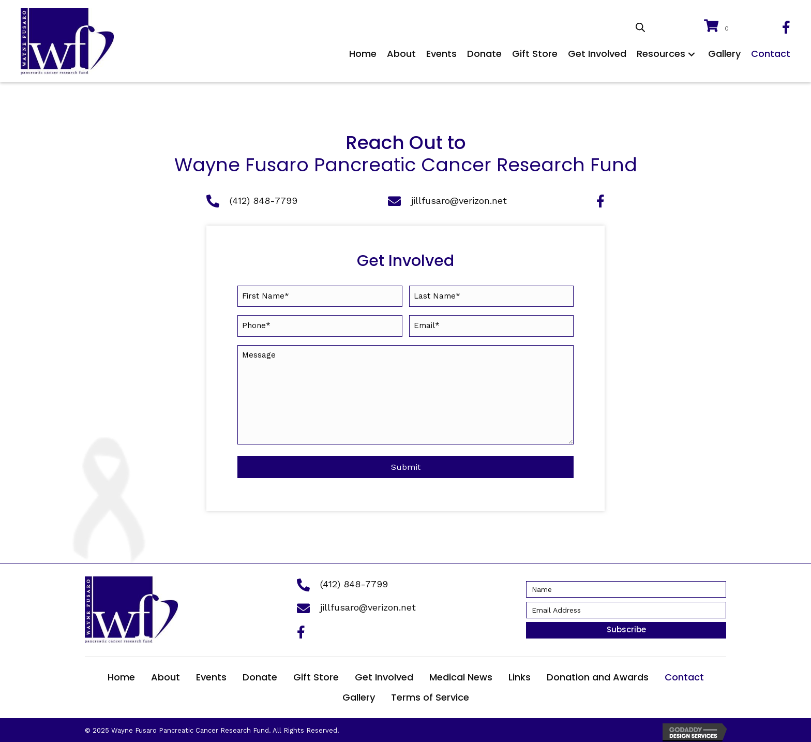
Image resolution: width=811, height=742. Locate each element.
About (165, 675)
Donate (260, 675)
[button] (691, 54)
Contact (684, 675)
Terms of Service (430, 695)
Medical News (460, 675)
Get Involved (384, 675)
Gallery (358, 695)
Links (519, 675)
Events (211, 675)
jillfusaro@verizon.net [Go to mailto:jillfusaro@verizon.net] (459, 200)
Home (121, 675)
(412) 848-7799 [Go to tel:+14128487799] (263, 200)
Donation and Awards (598, 675)
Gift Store (316, 675)
